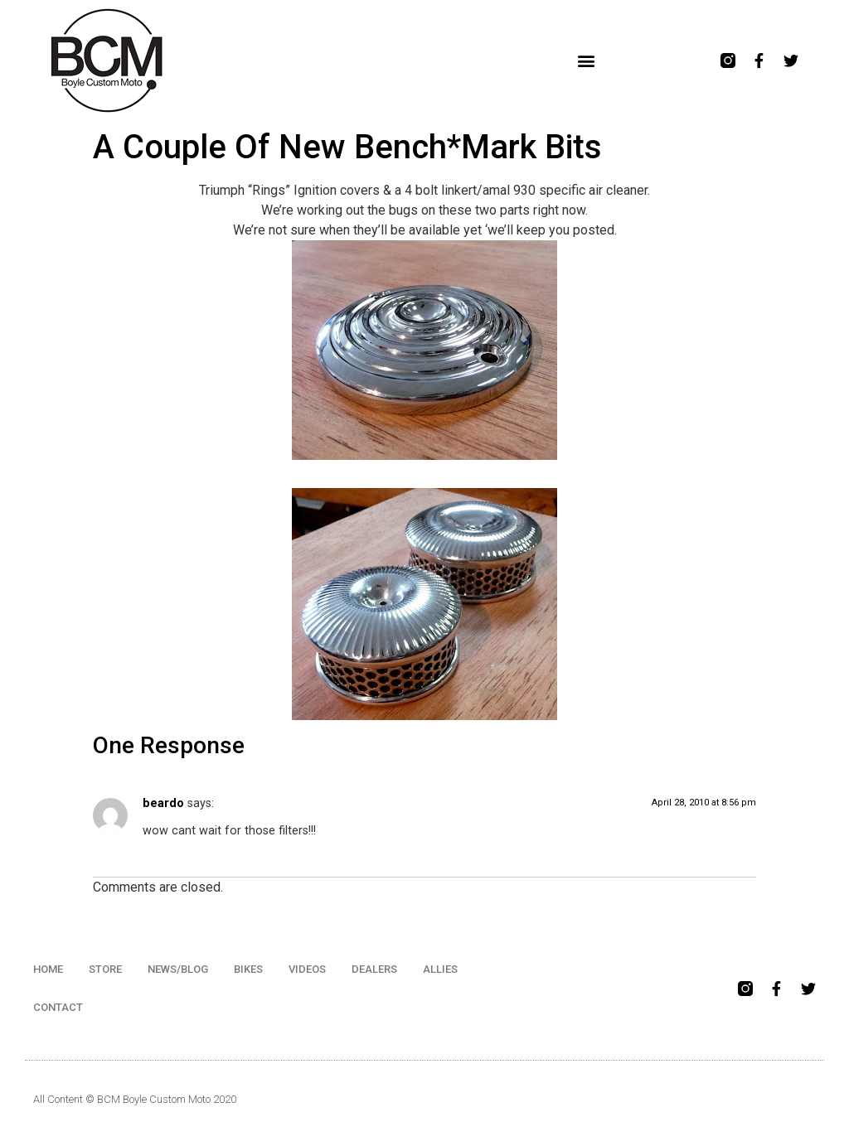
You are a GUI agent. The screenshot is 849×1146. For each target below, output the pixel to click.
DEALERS (374, 969)
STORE (105, 969)
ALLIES (440, 969)
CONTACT (58, 1007)
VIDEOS (307, 969)
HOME (48, 969)
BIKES (248, 969)
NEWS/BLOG (178, 969)
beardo (163, 803)
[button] (585, 61)
